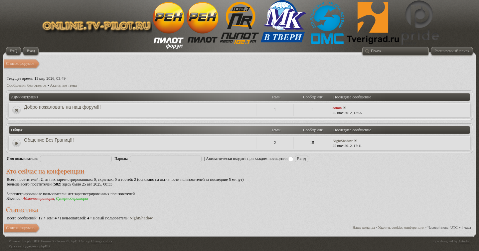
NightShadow (343, 141)
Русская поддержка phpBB (29, 246)
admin (337, 108)
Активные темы (63, 85)
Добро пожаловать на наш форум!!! (62, 107)
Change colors (101, 241)
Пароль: (121, 158)
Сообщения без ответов (27, 85)
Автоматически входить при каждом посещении (249, 158)
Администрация (24, 97)
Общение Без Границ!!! (49, 140)
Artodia (464, 241)
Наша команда (364, 227)
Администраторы (38, 198)
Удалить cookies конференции (401, 227)
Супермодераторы (72, 198)
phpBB (32, 241)
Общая (17, 130)
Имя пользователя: (22, 158)
